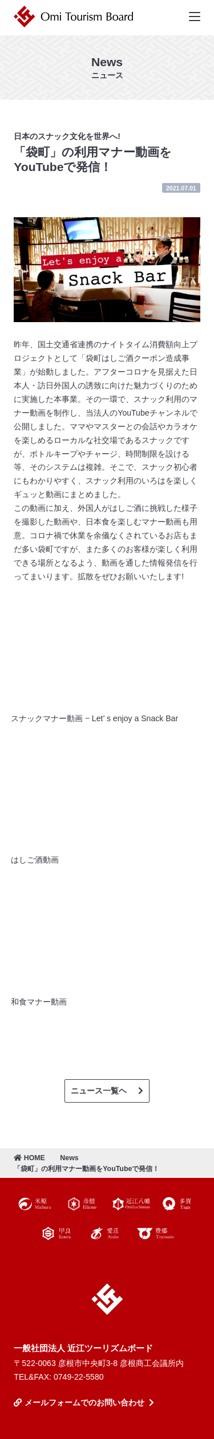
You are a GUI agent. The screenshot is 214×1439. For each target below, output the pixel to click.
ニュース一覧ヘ (99, 1090)
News (69, 1158)
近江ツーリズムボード (107, 1299)
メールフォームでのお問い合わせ (84, 1402)
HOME (29, 1158)
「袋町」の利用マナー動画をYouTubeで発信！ (86, 1169)
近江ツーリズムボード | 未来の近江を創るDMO (76, 16)
